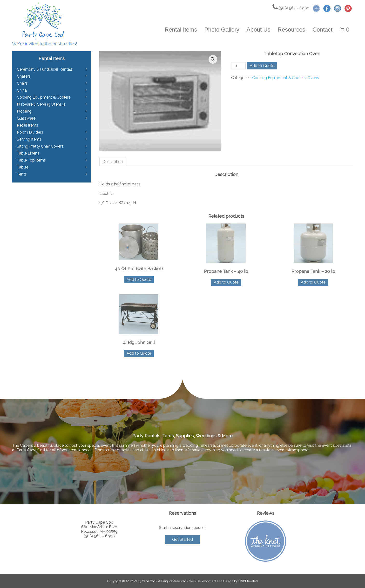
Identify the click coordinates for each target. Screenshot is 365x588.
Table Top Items (31, 160)
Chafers (24, 76)
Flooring (24, 111)
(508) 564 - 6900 (290, 8)
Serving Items (29, 139)
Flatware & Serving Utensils (41, 104)
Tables (23, 167)
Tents (22, 174)
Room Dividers (30, 132)
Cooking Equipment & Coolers (279, 77)
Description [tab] (112, 161)
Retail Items (27, 125)
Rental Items (181, 29)
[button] (213, 59)
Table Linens (28, 153)
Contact (322, 29)
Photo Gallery (221, 29)
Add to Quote (262, 65)
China (22, 90)
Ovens (313, 77)
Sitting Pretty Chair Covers (40, 146)
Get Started (182, 539)
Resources (291, 29)
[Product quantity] (238, 65)
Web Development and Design (211, 581)
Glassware (26, 118)
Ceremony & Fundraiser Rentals (45, 69)
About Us (258, 29)
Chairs (22, 83)
